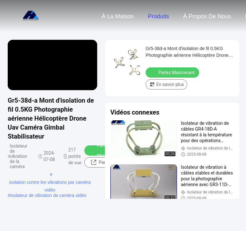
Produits (158, 16)
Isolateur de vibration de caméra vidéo (48, 195)
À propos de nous (207, 16)
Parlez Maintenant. (105, 150)
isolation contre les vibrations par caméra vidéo (49, 183)
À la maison (118, 16)
